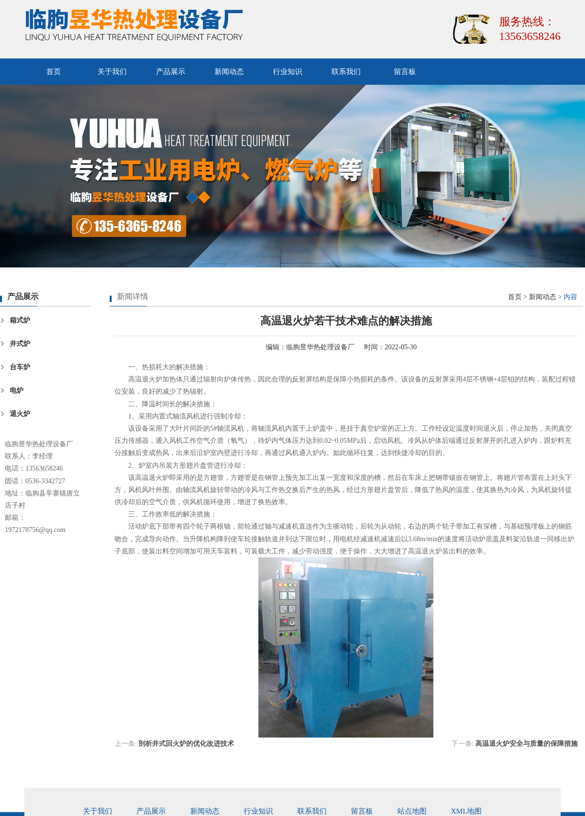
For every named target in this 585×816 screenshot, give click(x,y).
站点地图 (412, 811)
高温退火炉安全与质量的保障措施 (526, 743)
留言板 (405, 72)
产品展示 (170, 72)
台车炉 (20, 367)
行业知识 (287, 72)
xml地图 (466, 811)
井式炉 (20, 343)
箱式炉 (20, 320)
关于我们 (112, 72)
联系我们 (346, 72)
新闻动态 (229, 72)
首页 (53, 72)
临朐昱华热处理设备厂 (320, 347)
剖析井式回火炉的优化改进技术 (186, 743)
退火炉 (20, 413)
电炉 (16, 390)
